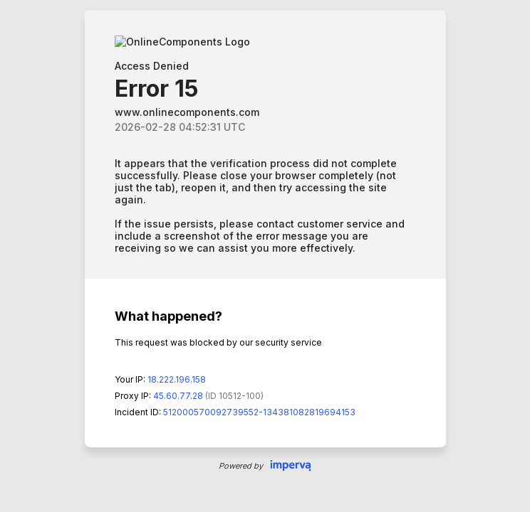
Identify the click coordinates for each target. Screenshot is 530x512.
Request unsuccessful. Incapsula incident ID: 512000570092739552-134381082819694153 (265, 256)
